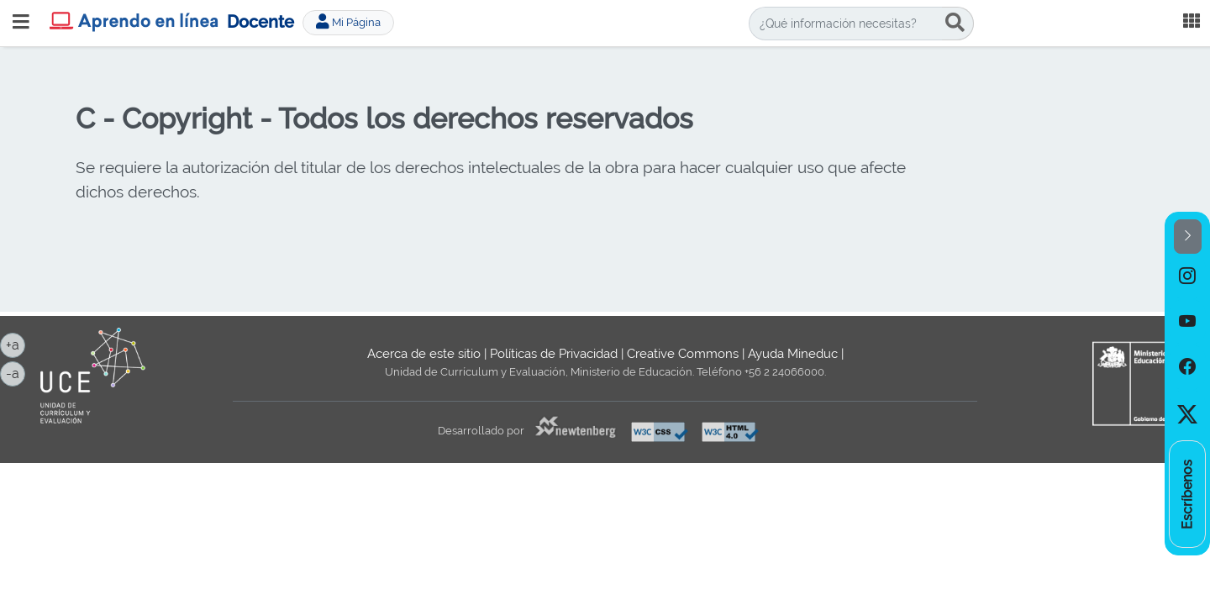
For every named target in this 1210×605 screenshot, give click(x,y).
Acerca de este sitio (424, 353)
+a (15, 343)
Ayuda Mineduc (793, 353)
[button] (1188, 236)
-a (15, 372)
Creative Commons (683, 353)
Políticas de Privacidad (554, 353)
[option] (1187, 276)
